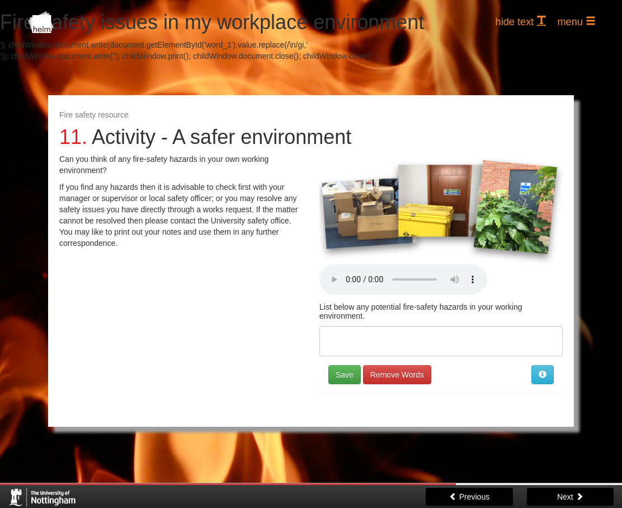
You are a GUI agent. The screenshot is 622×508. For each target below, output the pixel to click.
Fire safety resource (94, 114)
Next (570, 496)
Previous (469, 496)
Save (345, 374)
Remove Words (397, 374)
